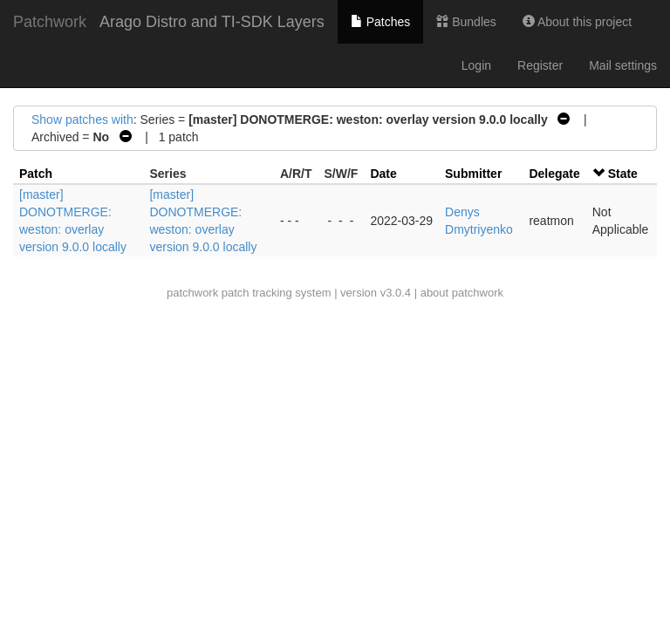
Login (476, 65)
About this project (577, 22)
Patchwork (49, 22)
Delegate (554, 174)
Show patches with (82, 119)
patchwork (192, 292)
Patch (35, 174)
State (623, 174)
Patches (380, 22)
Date (383, 174)
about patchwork (461, 292)
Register (540, 65)
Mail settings (623, 65)
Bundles (466, 22)
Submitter (473, 174)
